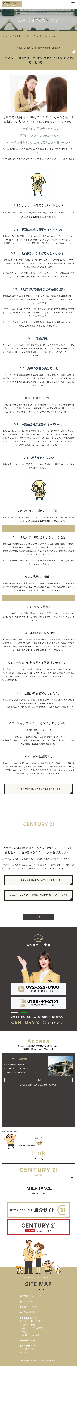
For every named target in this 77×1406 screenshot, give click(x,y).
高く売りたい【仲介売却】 (30, 1354)
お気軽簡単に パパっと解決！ (53, 1027)
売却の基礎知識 (28, 1345)
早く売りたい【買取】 (28, 1357)
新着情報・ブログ (20, 36)
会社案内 (23, 1385)
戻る (38, 917)
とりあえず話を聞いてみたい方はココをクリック (39, 789)
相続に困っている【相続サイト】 (33, 1368)
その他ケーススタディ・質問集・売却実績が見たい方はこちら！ (39, 895)
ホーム (5, 36)
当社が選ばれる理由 (28, 1382)
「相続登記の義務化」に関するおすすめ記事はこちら (39, 48)
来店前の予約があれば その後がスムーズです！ (24, 1028)
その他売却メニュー (28, 1364)
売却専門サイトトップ (31, 1329)
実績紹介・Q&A (28, 1373)
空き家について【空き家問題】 (32, 1361)
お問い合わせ (27, 1334)
